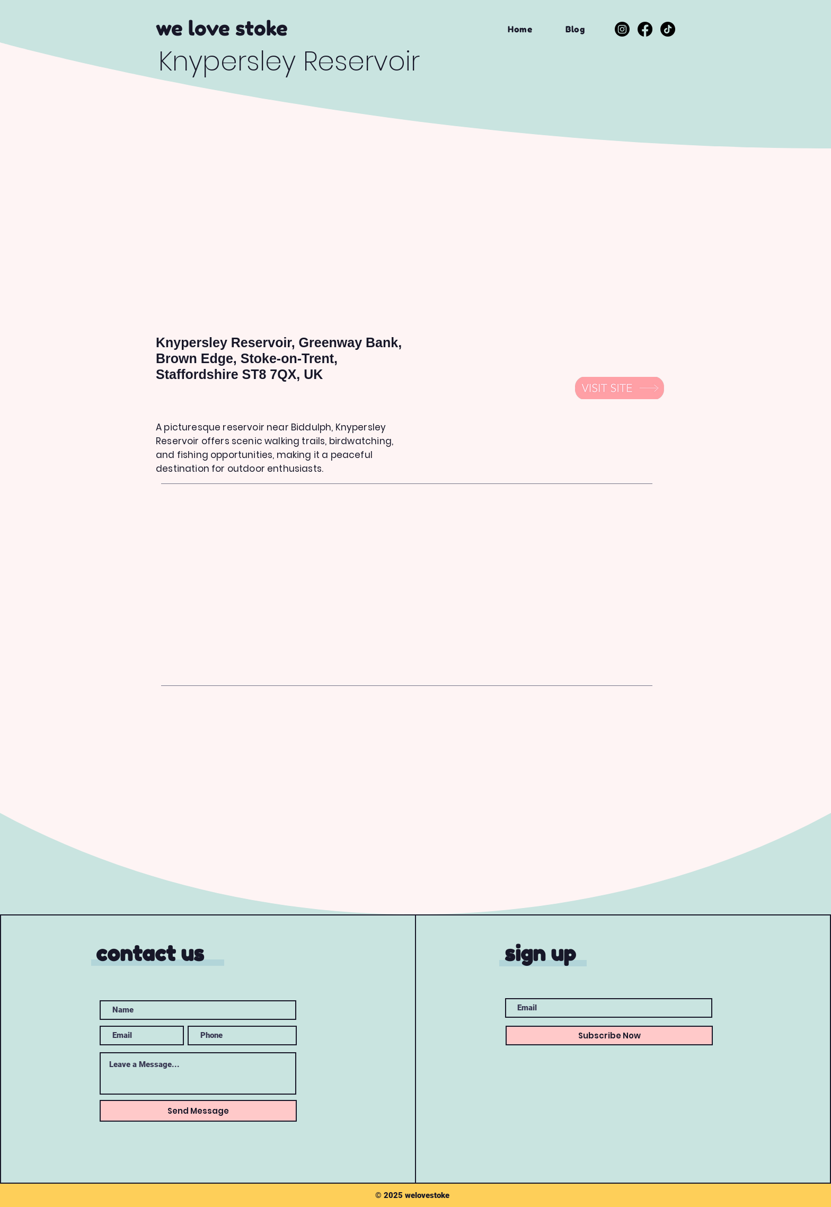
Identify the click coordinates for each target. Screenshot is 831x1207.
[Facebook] (645, 29)
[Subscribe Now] (609, 1035)
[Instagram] (622, 29)
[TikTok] (667, 29)
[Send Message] (198, 1111)
